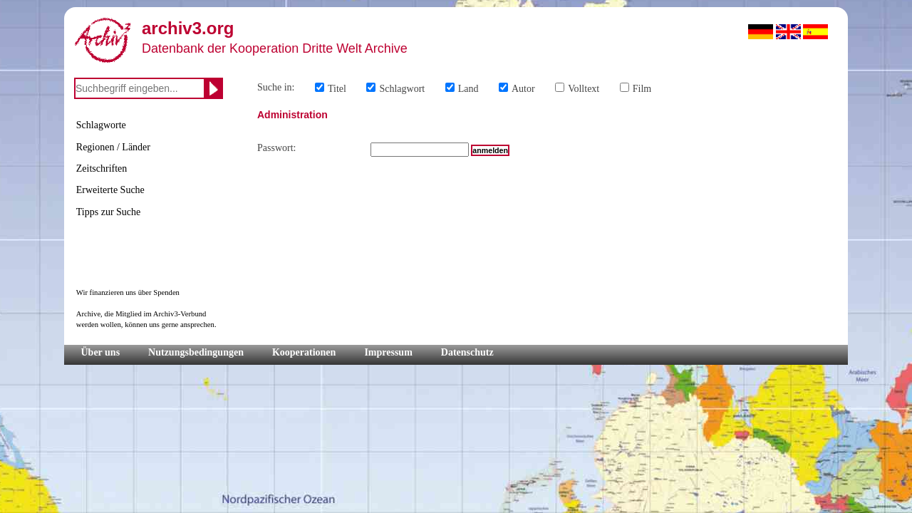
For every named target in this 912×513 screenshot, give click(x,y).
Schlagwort (402, 88)
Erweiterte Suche (110, 190)
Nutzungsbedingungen (196, 352)
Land (468, 88)
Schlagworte (101, 125)
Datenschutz (467, 352)
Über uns (100, 352)
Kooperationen (304, 352)
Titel (337, 88)
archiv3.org (188, 28)
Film (642, 88)
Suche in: (276, 87)
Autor (523, 88)
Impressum (388, 352)
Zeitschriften (102, 168)
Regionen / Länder (113, 147)
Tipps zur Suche (108, 212)
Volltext (583, 88)
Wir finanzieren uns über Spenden (128, 292)
